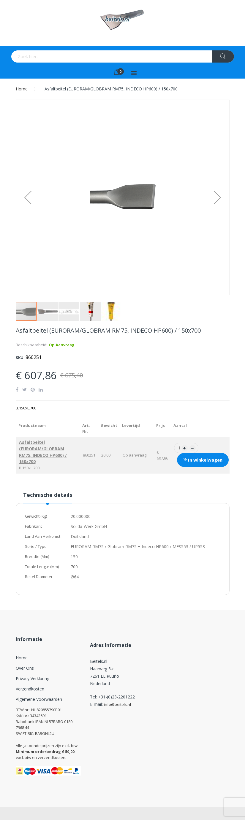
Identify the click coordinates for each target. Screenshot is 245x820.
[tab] (48, 497)
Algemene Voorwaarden (39, 699)
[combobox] (81, 56)
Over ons (25, 668)
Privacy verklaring (32, 678)
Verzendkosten (30, 689)
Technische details (47, 494)
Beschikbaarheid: (31, 344)
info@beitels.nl (117, 704)
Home (22, 89)
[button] (28, 197)
